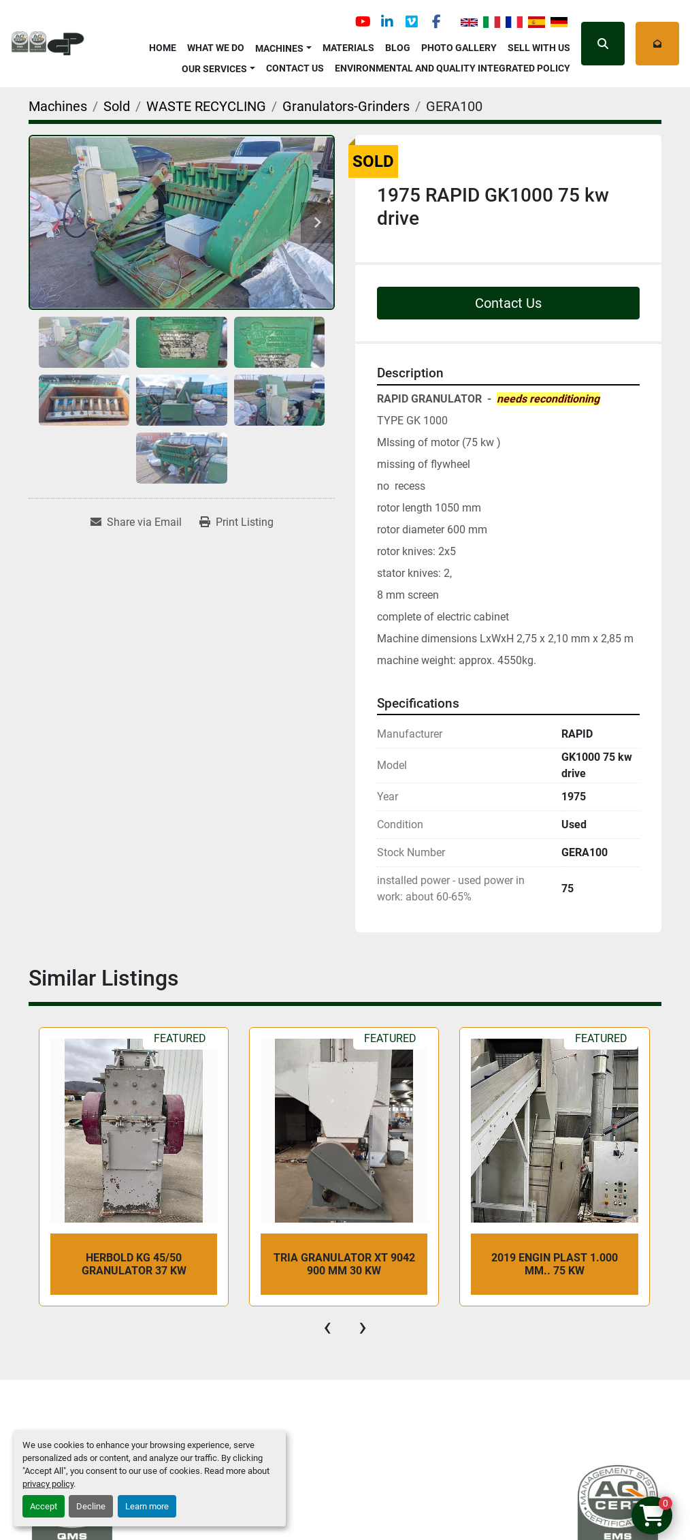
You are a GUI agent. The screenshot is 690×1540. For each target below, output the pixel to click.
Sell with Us (539, 47)
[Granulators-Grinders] (346, 106)
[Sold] (116, 106)
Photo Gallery (459, 47)
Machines (279, 48)
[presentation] (327, 1326)
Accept (43, 1506)
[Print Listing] (236, 522)
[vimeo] (412, 22)
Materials (348, 47)
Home (162, 47)
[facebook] (436, 22)
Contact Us (295, 68)
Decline (90, 1506)
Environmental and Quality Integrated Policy (452, 68)
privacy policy (47, 1484)
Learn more (147, 1506)
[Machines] (58, 106)
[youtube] (363, 22)
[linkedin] (387, 22)
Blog (397, 47)
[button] (283, 46)
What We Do (215, 47)
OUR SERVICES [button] (214, 68)
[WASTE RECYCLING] (206, 106)
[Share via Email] (136, 522)
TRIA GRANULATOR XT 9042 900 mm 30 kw (344, 1264)
